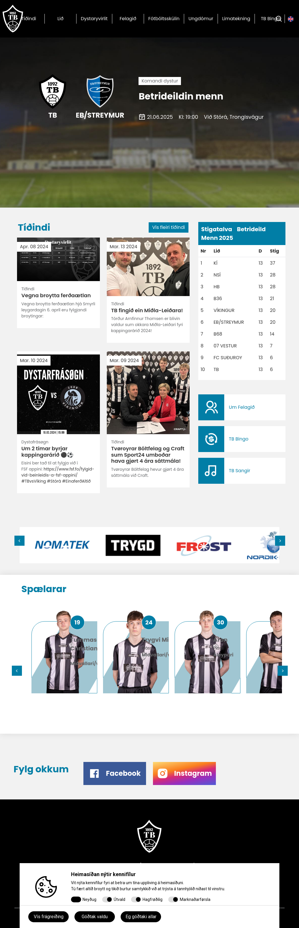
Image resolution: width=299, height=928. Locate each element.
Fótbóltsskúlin (164, 18)
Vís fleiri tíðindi (168, 227)
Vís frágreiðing (48, 916)
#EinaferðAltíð (76, 340)
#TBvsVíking (33, 340)
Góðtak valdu (95, 916)
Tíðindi (28, 18)
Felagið (127, 18)
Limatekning (236, 18)
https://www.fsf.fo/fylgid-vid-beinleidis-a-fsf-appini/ (57, 331)
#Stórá (54, 340)
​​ (241, 407)
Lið (60, 18)
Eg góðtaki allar (141, 916)
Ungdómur (200, 18)
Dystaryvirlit (94, 18)
